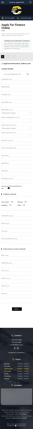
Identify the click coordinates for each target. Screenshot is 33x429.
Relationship (6, 263)
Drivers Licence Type (8, 125)
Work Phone (4, 170)
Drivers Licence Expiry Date (8, 148)
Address (5, 278)
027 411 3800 (9, 18)
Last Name (6, 94)
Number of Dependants (10, 117)
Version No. (7, 140)
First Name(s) (6, 79)
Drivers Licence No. (8, 132)
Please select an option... (9, 113)
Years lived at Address (9, 238)
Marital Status (7, 109)
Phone (5, 270)
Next (16, 309)
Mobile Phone (5, 163)
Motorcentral (20, 425)
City (4, 231)
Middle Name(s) (5, 86)
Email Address (7, 178)
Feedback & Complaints (16, 352)
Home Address (7, 215)
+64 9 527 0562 (25, 18)
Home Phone (5, 155)
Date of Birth (6, 102)
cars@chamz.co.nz (16, 345)
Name (4, 255)
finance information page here (18, 43)
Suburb (5, 223)
